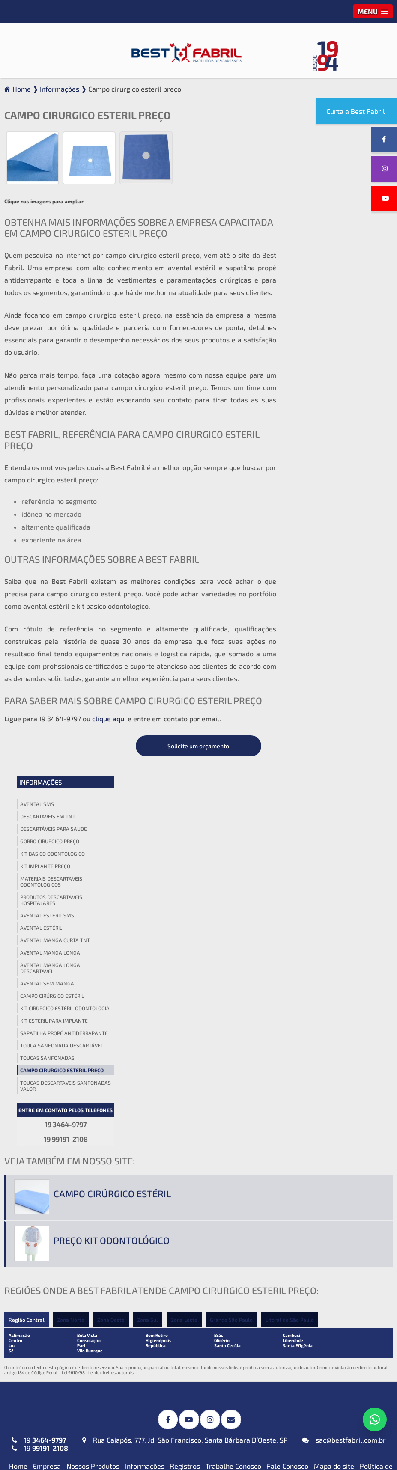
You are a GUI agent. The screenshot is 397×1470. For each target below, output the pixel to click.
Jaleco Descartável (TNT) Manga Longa (62, 1268)
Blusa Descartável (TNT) (308, 1339)
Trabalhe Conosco (233, 1051)
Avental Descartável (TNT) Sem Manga (60, 1193)
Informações (312, 182)
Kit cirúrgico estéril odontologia (337, 408)
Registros (185, 1051)
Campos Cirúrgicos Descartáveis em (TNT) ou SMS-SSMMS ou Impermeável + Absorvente (196, 1152)
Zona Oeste (111, 906)
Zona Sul (147, 906)
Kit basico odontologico (324, 253)
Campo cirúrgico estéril (324, 396)
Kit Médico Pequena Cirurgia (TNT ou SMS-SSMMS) (197, 1246)
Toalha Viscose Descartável (183, 1197)
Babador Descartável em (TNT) (189, 1339)
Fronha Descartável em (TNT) (186, 1354)
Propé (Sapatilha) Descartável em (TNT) (323, 1410)
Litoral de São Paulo (290, 906)
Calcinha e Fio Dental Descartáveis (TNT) (324, 1372)
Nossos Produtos (92, 1051)
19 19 (40, 1029)
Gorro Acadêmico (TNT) (306, 1113)
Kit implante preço (317, 266)
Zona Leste (184, 906)
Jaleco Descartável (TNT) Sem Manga (58, 1291)
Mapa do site (334, 1051)
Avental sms (309, 204)
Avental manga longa (322, 352)
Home (18, 1051)
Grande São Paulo (232, 906)
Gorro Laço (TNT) (296, 1128)
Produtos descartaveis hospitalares (323, 300)
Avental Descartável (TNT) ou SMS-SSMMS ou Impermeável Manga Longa (66, 1167)
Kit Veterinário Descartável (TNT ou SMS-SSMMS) (196, 1291)
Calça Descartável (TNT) (308, 1354)
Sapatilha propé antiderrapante (336, 433)
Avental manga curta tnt (327, 340)
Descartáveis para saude (325, 229)
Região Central (26, 906)
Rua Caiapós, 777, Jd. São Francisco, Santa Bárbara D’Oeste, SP (185, 1025)
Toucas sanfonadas (319, 458)
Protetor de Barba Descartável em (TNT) (194, 1372)
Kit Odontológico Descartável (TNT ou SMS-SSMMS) (194, 1268)
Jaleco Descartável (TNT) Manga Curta (62, 1246)
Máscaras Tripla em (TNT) (51, 1354)
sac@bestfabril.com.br (344, 1025)
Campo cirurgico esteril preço (334, 470)
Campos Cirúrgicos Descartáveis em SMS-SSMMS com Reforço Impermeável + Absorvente (196, 1121)
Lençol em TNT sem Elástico (314, 1256)
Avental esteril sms (319, 315)
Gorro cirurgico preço (321, 241)
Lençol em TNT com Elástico (314, 1242)
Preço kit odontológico (112, 826)
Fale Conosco (287, 1051)
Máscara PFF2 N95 (40, 1339)
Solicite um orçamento (334, 145)
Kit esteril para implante (326, 420)
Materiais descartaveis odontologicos (323, 281)
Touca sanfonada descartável (333, 445)
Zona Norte (70, 906)
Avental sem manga (319, 383)
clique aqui (109, 720)
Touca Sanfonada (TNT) (306, 1142)
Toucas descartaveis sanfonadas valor (337, 485)
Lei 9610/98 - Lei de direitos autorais (98, 958)
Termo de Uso (367, 1059)
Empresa (47, 1051)
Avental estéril (313, 327)
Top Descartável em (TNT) (311, 1428)
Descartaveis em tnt (319, 216)
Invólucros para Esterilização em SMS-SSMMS (191, 1179)
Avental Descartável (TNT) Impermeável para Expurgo (54, 1117)
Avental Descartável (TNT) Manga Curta (64, 1140)
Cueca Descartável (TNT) (309, 1391)
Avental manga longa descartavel (322, 368)
